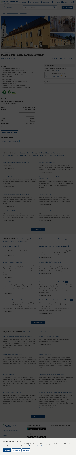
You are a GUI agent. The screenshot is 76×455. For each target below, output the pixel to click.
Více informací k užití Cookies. (37, 445)
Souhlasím (7, 450)
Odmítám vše (16, 450)
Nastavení (26, 450)
